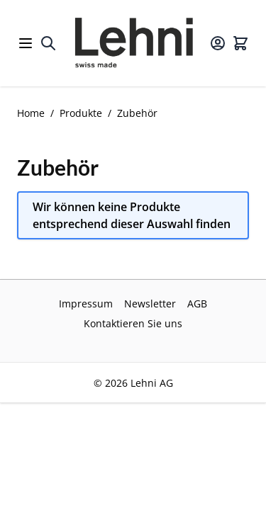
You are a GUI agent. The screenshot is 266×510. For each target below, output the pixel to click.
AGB (197, 303)
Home (31, 113)
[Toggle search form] (48, 43)
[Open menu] (25, 43)
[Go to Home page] (133, 43)
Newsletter (150, 303)
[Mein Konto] (217, 43)
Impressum (86, 303)
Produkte (81, 113)
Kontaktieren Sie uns (133, 323)
